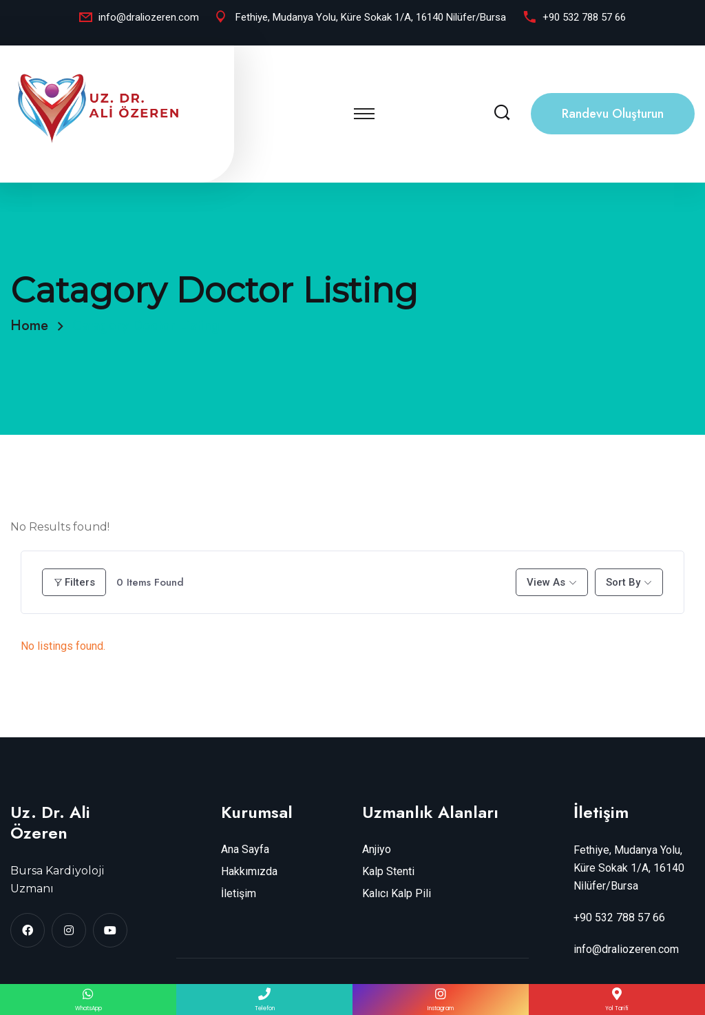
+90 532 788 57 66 (584, 17)
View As (546, 582)
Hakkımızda (249, 871)
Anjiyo (376, 849)
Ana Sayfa (245, 849)
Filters (74, 582)
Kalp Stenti (388, 871)
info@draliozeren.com (148, 17)
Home (33, 326)
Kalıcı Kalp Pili (396, 893)
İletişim (238, 893)
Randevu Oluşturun (613, 114)
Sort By (623, 582)
